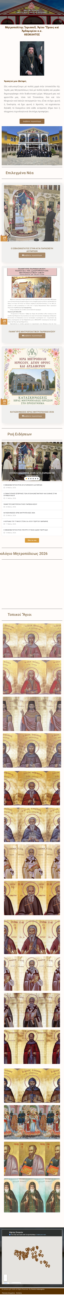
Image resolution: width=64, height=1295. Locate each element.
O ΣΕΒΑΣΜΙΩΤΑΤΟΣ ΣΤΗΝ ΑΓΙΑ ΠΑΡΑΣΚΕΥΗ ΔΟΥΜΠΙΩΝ (23, 485)
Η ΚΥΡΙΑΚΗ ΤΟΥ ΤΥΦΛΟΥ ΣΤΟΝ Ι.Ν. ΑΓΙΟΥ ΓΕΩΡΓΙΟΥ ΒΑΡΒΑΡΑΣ (26, 521)
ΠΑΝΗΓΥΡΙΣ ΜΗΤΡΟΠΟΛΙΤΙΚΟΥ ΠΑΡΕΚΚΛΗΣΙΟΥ (20, 504)
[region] (32, 145)
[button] (32, 461)
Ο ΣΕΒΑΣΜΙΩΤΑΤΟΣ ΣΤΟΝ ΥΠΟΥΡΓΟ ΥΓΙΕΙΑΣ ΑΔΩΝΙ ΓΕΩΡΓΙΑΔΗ (26, 530)
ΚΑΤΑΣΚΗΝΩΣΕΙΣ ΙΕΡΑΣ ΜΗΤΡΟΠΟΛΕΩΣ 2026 (19, 513)
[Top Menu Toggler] (60, 21)
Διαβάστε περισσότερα (32, 121)
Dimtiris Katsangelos (38, 1289)
